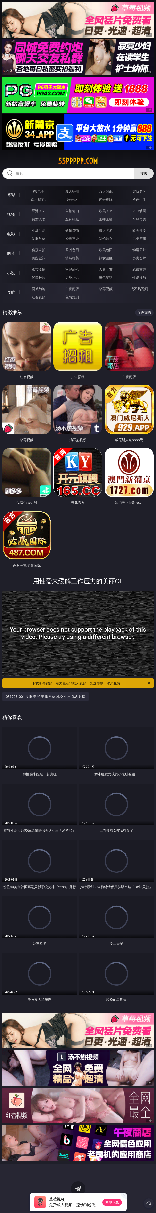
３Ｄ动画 (139, 210)
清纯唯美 (72, 258)
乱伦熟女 (106, 238)
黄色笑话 (106, 277)
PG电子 (38, 191)
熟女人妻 (38, 219)
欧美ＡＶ (106, 210)
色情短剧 (72, 297)
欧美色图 (106, 249)
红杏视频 (38, 297)
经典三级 (72, 238)
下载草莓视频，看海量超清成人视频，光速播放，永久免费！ (91, 683)
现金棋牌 (106, 199)
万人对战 (106, 191)
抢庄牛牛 (139, 199)
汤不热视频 (139, 288)
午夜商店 (72, 288)
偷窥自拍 (38, 249)
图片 (11, 253)
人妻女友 (106, 269)
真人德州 (72, 191)
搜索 (143, 173)
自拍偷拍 (72, 210)
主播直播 (106, 219)
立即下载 (112, 1202)
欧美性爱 (139, 230)
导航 (11, 292)
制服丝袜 (38, 238)
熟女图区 (106, 258)
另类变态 (139, 238)
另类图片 (139, 258)
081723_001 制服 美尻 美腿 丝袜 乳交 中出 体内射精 (45, 696)
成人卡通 (106, 230)
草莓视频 (106, 288)
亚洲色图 (72, 249)
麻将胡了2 (38, 199)
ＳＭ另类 (139, 219)
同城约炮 (38, 288)
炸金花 (72, 199)
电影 (11, 234)
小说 (11, 272)
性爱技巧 (139, 277)
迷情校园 (38, 277)
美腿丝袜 (38, 258)
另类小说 (72, 277)
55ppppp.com (78, 161)
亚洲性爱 (38, 230)
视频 (11, 214)
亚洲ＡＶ (38, 210)
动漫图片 (139, 249)
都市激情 (38, 269)
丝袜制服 (72, 219)
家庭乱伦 (72, 269)
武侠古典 (139, 269)
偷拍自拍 (72, 230)
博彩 (11, 195)
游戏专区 (139, 191)
